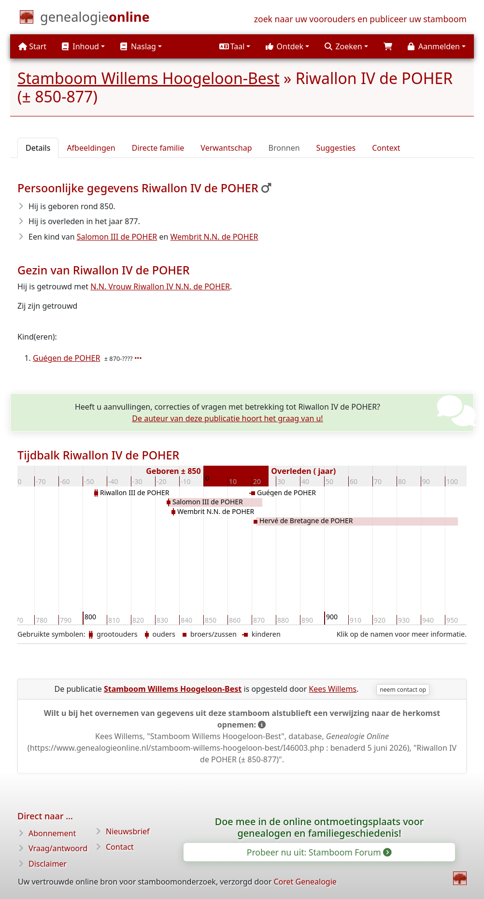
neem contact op (403, 689)
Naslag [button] (138, 46)
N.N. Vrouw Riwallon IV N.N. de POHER (160, 286)
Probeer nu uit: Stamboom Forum (319, 852)
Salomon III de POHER (117, 236)
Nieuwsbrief (128, 831)
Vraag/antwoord (57, 848)
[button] (235, 46)
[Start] (95, 19)
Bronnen (284, 148)
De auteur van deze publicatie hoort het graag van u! (227, 418)
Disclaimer (47, 863)
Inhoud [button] (80, 46)
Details (38, 148)
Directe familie (158, 148)
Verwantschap (226, 148)
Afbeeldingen (91, 148)
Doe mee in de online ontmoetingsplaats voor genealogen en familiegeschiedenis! (319, 827)
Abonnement (52, 833)
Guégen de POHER (66, 358)
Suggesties (336, 148)
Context (386, 148)
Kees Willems (332, 689)
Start (32, 46)
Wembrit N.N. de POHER (214, 236)
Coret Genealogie (304, 881)
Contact (120, 847)
